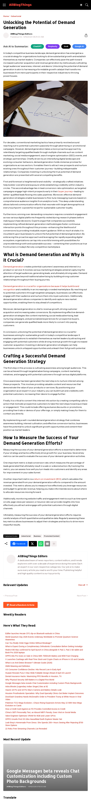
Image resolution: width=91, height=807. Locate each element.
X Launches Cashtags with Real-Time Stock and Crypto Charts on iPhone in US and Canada (44, 659)
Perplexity (52, 46)
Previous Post (11, 595)
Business (37, 536)
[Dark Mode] (81, 5)
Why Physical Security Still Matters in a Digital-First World (29, 680)
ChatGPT (37, 46)
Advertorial (16, 16)
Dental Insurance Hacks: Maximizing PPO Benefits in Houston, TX (33, 676)
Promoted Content (51, 536)
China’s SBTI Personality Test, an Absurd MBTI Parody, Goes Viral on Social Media (40, 712)
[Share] (85, 35)
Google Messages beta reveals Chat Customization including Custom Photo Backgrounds (43, 683)
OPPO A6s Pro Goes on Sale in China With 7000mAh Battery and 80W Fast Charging (41, 656)
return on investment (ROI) (47, 479)
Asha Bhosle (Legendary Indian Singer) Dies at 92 (26, 686)
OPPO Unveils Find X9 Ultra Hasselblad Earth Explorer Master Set (33, 719)
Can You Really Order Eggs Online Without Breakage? (28, 643)
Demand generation (13, 266)
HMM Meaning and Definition (17, 666)
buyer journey (65, 191)
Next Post (81, 595)
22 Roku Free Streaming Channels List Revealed (26, 729)
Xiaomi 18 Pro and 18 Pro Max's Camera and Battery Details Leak (33, 690)
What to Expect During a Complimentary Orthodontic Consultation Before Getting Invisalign (44, 646)
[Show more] (54, 543)
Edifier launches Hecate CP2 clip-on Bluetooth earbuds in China (32, 633)
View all (81, 585)
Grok (66, 46)
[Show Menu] (4, 5)
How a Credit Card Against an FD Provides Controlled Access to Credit (35, 709)
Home (6, 16)
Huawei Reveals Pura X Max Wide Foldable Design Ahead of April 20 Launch (38, 673)
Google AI (79, 46)
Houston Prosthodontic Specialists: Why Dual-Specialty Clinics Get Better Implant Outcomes (44, 693)
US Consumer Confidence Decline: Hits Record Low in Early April (33, 669)
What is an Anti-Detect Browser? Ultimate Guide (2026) (28, 663)
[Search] (87, 5)
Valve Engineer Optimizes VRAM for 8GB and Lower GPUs (30, 716)
